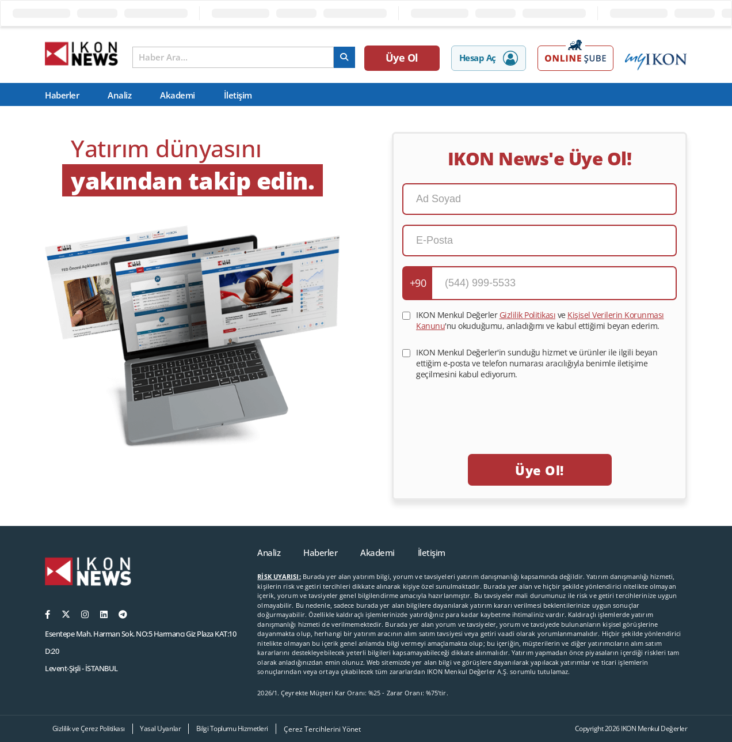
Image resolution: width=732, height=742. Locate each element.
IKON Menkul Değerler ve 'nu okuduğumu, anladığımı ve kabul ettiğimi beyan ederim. (540, 320)
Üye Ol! (539, 470)
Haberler (62, 95)
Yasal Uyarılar (160, 728)
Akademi (177, 95)
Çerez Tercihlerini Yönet (322, 729)
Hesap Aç (488, 58)
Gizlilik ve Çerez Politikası (88, 728)
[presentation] (539, 408)
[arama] (344, 57)
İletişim (238, 95)
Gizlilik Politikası (528, 314)
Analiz (119, 95)
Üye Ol (402, 58)
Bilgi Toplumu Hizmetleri (232, 728)
